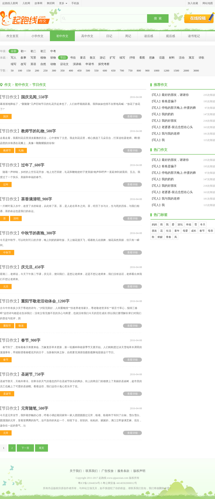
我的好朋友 (169, 120)
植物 (43, 57)
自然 (43, 64)
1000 (156, 70)
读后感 (148, 36)
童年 (177, 230)
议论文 (64, 64)
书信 (73, 57)
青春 (168, 237)
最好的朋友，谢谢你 (175, 94)
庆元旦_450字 (32, 267)
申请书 (90, 64)
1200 (166, 70)
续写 (122, 57)
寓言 (191, 57)
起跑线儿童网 (10, 3)
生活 (168, 230)
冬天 (202, 224)
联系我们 (92, 471)
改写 (23, 64)
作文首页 (12, 36)
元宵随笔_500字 (34, 408)
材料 (172, 57)
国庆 (5, 116)
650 (113, 70)
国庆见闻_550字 (34, 97)
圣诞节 (7, 393)
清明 (15, 218)
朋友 (154, 230)
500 (88, 70)
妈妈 (154, 224)
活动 (181, 57)
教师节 (7, 150)
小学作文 (37, 36)
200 (37, 70)
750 (130, 70)
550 (96, 70)
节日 (63, 57)
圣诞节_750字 (32, 374)
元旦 (5, 286)
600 (105, 70)
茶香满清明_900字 (36, 199)
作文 (7, 85)
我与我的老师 (171, 133)
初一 (23, 51)
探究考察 (103, 64)
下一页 (25, 447)
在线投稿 (199, 17)
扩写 (112, 57)
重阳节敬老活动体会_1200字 (45, 301)
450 (79, 70)
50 (12, 70)
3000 (196, 70)
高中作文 (87, 36)
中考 (53, 51)
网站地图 (208, 3)
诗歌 (201, 57)
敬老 (21, 325)
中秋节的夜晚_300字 (38, 233)
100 (20, 70)
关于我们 (76, 471)
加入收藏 (193, 3)
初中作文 (62, 36)
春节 (5, 359)
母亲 (210, 230)
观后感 (170, 36)
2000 (186, 70)
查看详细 (132, 116)
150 (28, 70)
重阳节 (7, 325)
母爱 (185, 230)
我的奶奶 (168, 114)
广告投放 (107, 471)
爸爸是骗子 (169, 101)
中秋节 (7, 252)
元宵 (5, 432)
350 (62, 70)
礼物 (21, 150)
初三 (43, 51)
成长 (193, 230)
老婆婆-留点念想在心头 (177, 127)
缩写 (13, 64)
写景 (33, 57)
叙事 (23, 57)
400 (71, 70)
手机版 (75, 3)
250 (45, 70)
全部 (13, 51)
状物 (53, 57)
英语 (33, 64)
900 (147, 70)
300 (54, 70)
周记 (128, 36)
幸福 (188, 224)
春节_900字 (30, 340)
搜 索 (158, 18)
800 (139, 70)
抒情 (132, 57)
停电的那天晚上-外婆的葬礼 (179, 108)
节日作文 (39, 85)
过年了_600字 (32, 165)
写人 (13, 57)
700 (122, 70)
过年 (5, 184)
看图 (142, 57)
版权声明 (139, 471)
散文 (92, 57)
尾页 (41, 447)
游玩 (180, 224)
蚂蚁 (160, 237)
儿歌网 (26, 3)
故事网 (38, 3)
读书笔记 (194, 36)
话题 (162, 57)
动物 (53, 64)
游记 (102, 57)
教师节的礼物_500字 (38, 131)
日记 (109, 36)
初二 (33, 51)
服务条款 (123, 471)
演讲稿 (77, 64)
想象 (152, 57)
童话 (83, 57)
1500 (176, 70)
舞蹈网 (51, 3)
